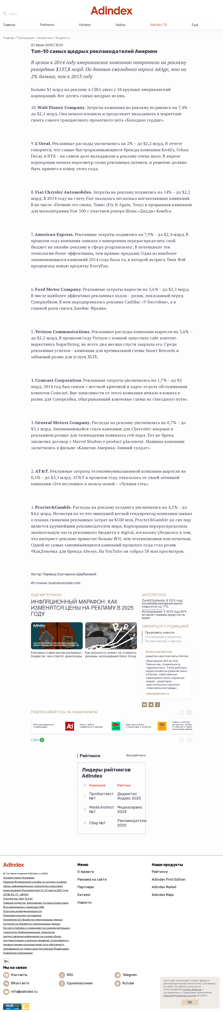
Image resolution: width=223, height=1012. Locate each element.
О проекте (85, 872)
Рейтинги (160, 872)
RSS (70, 975)
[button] (189, 712)
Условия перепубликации (18, 877)
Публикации (25, 38)
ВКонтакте (20, 983)
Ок (190, 1002)
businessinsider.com (64, 583)
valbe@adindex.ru (157, 694)
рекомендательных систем (179, 995)
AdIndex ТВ (158, 25)
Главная (8, 38)
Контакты (19, 975)
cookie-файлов (192, 989)
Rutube (128, 983)
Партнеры (85, 887)
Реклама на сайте (92, 879)
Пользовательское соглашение (22, 915)
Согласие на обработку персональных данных (31, 923)
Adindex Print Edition (169, 879)
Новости (84, 903)
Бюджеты (63, 38)
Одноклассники (80, 983)
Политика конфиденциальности (22, 911)
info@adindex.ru (24, 992)
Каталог (84, 895)
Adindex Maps (163, 895)
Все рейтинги (136, 755)
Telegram (129, 975)
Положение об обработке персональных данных (33, 919)
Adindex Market (164, 887)
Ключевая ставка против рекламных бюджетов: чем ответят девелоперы (56, 655)
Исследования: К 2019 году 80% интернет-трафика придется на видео (164, 615)
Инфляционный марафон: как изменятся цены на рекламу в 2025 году (82, 608)
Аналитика (45, 38)
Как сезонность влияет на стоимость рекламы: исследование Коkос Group (111, 655)
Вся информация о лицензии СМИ (23, 907)
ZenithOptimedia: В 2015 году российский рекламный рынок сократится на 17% (162, 603)
